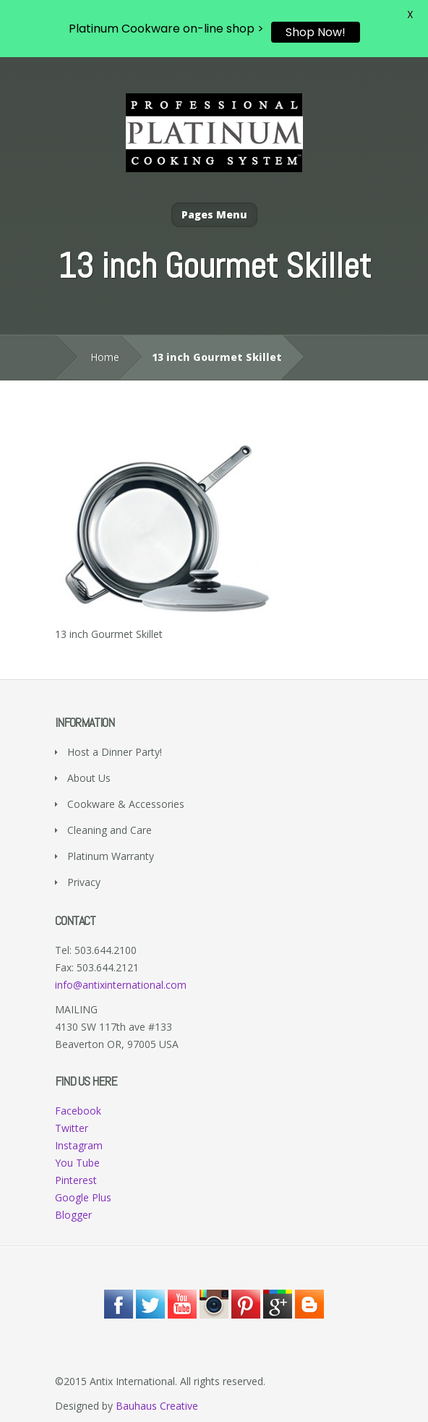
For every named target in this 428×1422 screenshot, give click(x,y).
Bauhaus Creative (157, 1406)
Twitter (71, 1128)
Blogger (73, 1215)
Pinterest (76, 1180)
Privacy (83, 882)
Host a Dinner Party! (114, 752)
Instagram (79, 1145)
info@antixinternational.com (121, 985)
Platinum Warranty (110, 856)
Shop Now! (316, 32)
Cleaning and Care (109, 830)
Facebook (78, 1110)
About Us (89, 778)
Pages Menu (214, 214)
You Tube (77, 1163)
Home (104, 357)
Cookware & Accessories (125, 804)
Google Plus (83, 1197)
